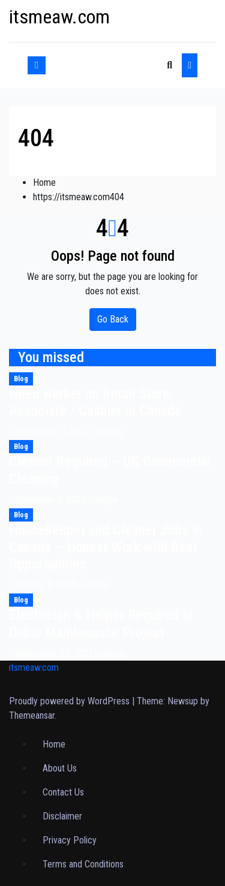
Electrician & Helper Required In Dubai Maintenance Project (101, 624)
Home (44, 182)
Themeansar (32, 715)
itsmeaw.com (59, 16)
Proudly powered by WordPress (70, 701)
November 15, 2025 (53, 431)
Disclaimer (62, 816)
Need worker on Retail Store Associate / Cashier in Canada (95, 402)
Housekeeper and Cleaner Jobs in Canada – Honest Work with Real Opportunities (105, 547)
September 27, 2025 (55, 653)
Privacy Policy (70, 840)
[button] (169, 65)
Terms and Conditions (83, 864)
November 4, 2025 (51, 499)
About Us (60, 768)
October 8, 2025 (47, 584)
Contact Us (63, 792)
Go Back (112, 319)
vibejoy (107, 431)
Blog (21, 379)
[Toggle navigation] (106, 65)
